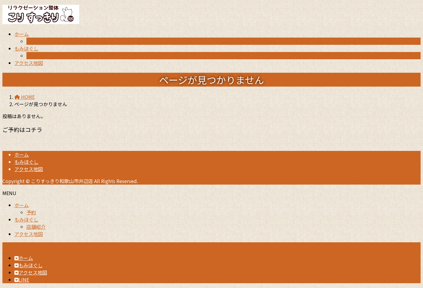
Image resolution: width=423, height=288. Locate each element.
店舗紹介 (36, 55)
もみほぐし (26, 161)
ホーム (21, 154)
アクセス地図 (28, 169)
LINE (21, 279)
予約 (31, 41)
